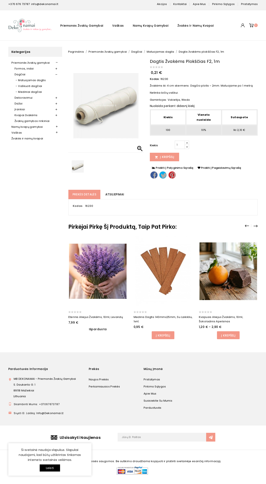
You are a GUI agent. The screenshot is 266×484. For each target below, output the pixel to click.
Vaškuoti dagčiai (30, 86)
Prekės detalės (84, 194)
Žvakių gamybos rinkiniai (32, 121)
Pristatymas (152, 379)
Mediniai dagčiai (30, 92)
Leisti (50, 468)
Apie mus (150, 394)
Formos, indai (24, 69)
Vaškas (118, 26)
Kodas (78, 206)
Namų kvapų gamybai (150, 26)
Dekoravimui (23, 98)
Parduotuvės (152, 408)
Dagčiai (20, 74)
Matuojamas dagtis (32, 80)
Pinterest (172, 175)
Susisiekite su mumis (158, 401)
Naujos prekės (99, 379)
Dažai (18, 103)
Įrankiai (20, 109)
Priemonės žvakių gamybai (81, 26)
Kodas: (155, 79)
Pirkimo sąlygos (155, 386)
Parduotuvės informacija (28, 369)
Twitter (162, 175)
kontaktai (180, 4)
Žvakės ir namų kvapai (195, 26)
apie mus (199, 4)
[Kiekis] (180, 145)
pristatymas (249, 4)
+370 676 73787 (19, 4)
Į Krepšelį (164, 157)
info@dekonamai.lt (44, 4)
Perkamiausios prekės (104, 386)
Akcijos (162, 4)
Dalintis (154, 175)
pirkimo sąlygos (223, 4)
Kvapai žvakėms (26, 115)
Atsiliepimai (114, 194)
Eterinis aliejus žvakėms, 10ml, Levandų (95, 317)
